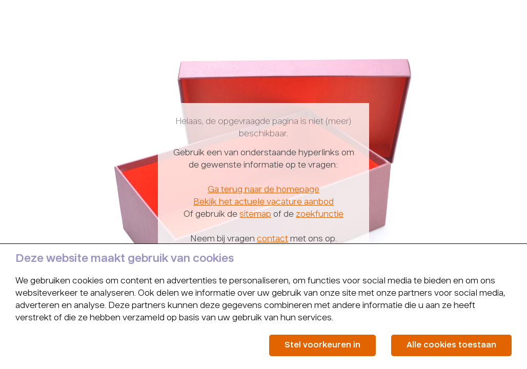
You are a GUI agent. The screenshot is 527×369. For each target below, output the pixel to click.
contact (272, 239)
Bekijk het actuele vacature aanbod (263, 202)
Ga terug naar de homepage (263, 190)
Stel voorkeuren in (322, 345)
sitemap (255, 215)
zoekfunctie (319, 215)
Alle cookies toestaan (451, 345)
